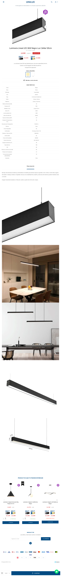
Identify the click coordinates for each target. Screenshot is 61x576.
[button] (46, 26)
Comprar (37, 573)
